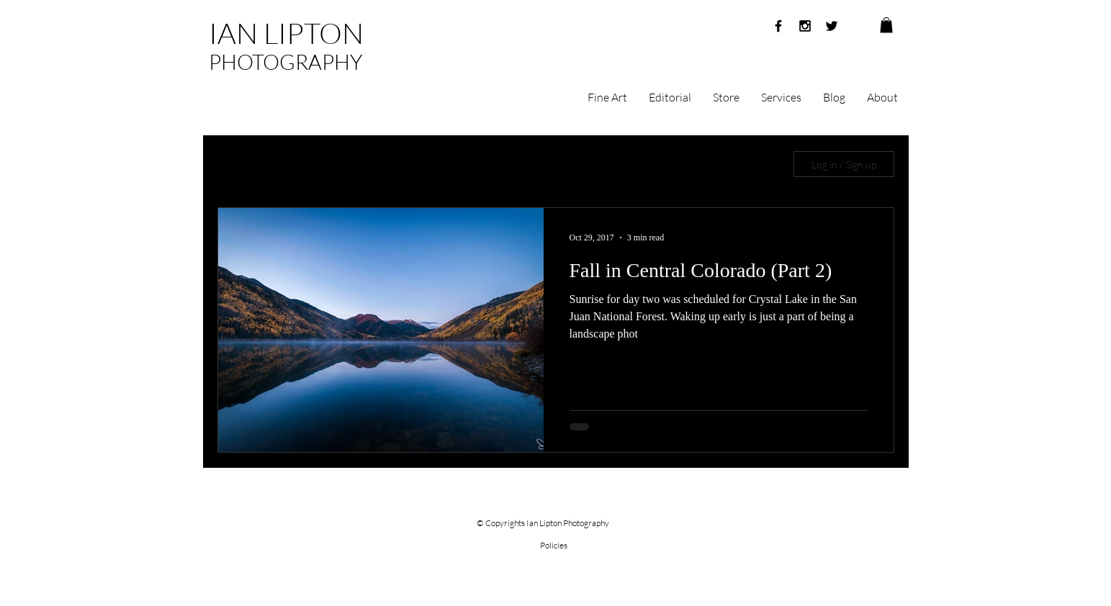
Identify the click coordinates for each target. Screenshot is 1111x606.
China (703, 164)
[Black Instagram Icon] (805, 26)
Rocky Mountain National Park (594, 164)
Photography (372, 164)
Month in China (464, 164)
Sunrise (299, 164)
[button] (886, 25)
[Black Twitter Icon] (832, 26)
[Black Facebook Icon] (778, 26)
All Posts (235, 164)
